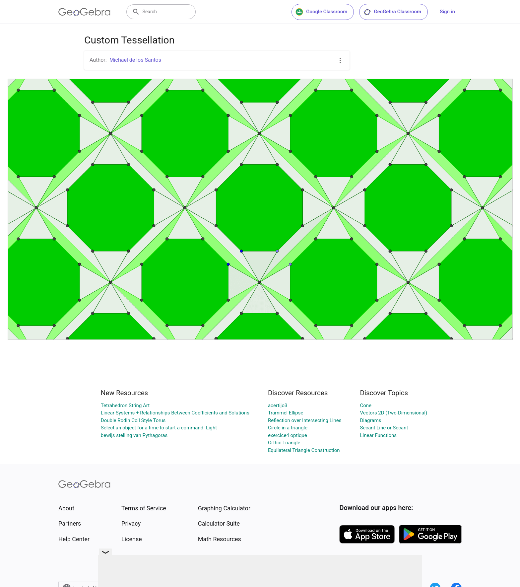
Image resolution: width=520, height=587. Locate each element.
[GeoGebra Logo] (84, 12)
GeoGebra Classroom (392, 12)
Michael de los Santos (135, 60)
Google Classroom (321, 12)
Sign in (447, 12)
